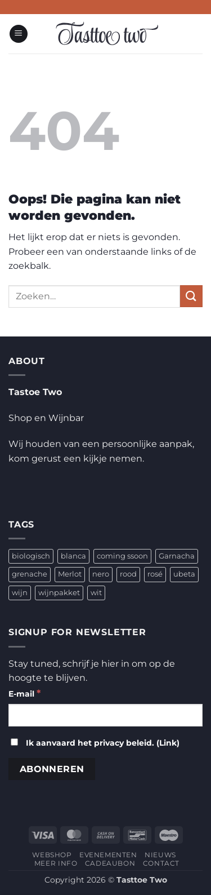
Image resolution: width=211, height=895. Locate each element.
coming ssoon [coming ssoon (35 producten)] (122, 556)
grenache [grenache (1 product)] (29, 574)
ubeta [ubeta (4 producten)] (184, 574)
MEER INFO (56, 863)
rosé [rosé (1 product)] (155, 574)
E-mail (24, 693)
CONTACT (161, 863)
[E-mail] (105, 715)
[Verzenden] (191, 296)
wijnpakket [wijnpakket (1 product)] (59, 592)
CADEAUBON (110, 863)
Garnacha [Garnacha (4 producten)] (177, 556)
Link (168, 743)
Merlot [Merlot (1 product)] (70, 574)
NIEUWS (160, 854)
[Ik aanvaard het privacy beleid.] (14, 742)
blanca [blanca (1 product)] (73, 556)
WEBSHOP (51, 854)
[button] (19, 34)
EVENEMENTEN (108, 854)
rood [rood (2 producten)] (128, 574)
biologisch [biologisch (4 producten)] (31, 556)
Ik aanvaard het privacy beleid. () (95, 743)
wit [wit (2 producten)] (96, 592)
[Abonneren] (51, 769)
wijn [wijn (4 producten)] (20, 592)
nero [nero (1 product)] (100, 574)
